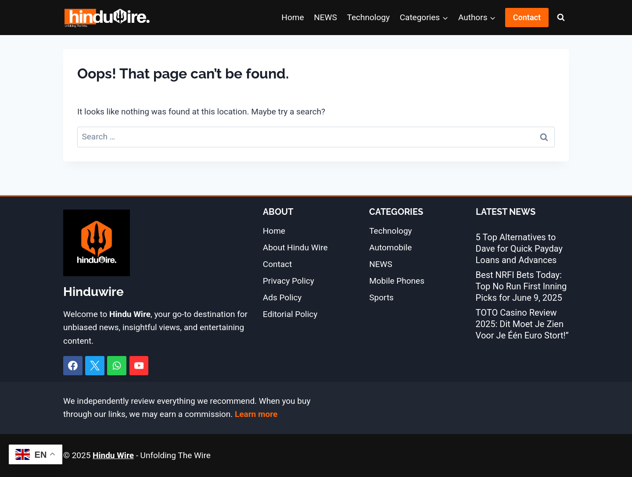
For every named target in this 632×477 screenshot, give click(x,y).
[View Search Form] (561, 17)
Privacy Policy (288, 281)
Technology (368, 17)
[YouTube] (139, 365)
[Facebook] (73, 365)
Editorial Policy (290, 314)
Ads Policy (282, 297)
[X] (94, 365)
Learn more (256, 414)
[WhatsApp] (116, 365)
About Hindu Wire (295, 247)
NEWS (325, 17)
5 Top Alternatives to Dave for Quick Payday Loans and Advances (519, 248)
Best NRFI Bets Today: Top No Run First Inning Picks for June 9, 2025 (521, 286)
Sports (381, 297)
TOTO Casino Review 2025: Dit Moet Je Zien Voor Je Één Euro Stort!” (522, 324)
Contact (527, 17)
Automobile (390, 247)
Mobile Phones (396, 281)
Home (292, 17)
